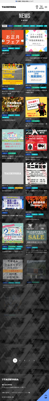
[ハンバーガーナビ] (46, 7)
